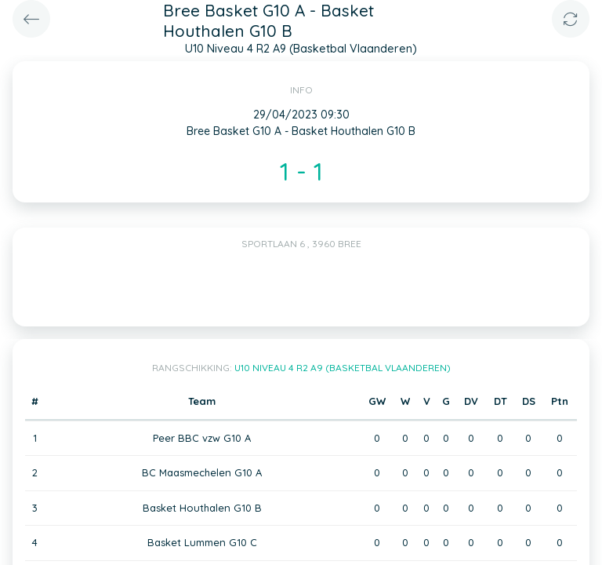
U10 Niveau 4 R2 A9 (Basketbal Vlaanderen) (342, 368)
